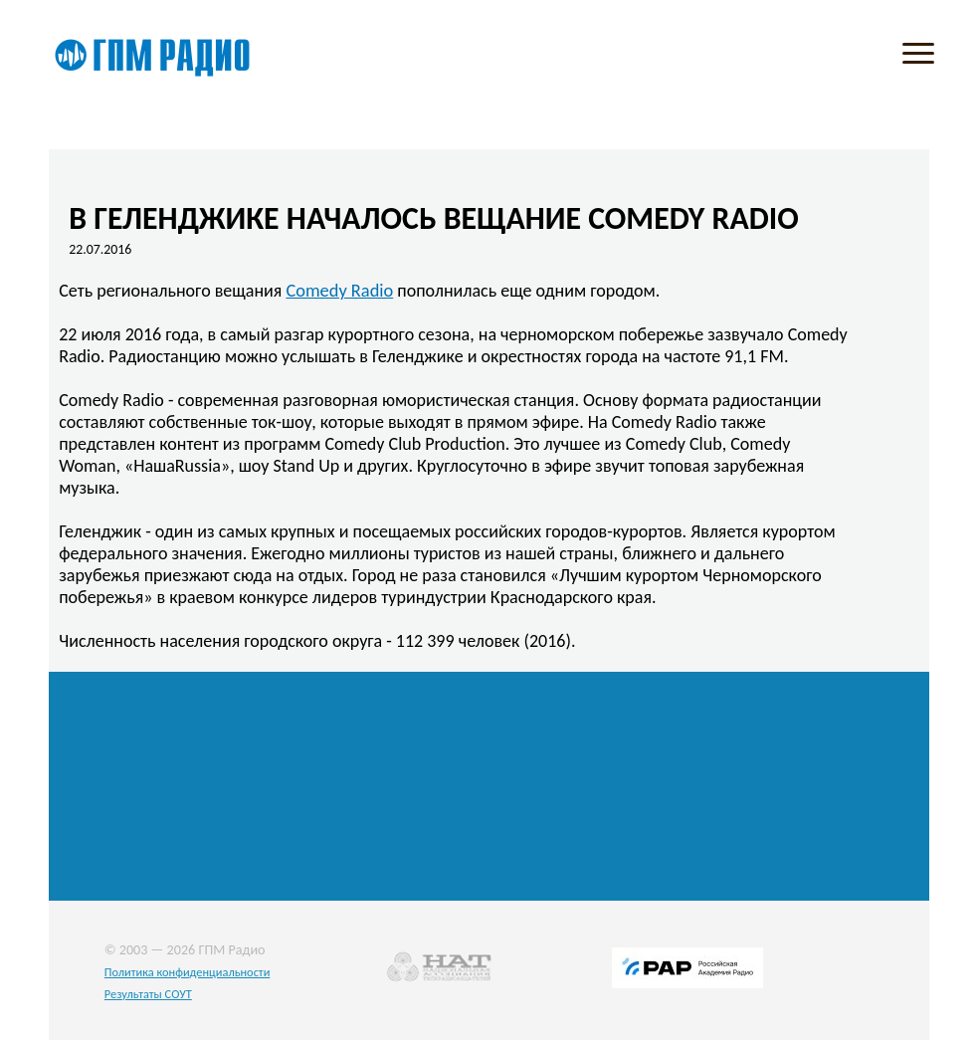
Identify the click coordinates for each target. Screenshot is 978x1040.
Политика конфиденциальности (187, 971)
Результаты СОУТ (148, 993)
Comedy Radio (339, 290)
